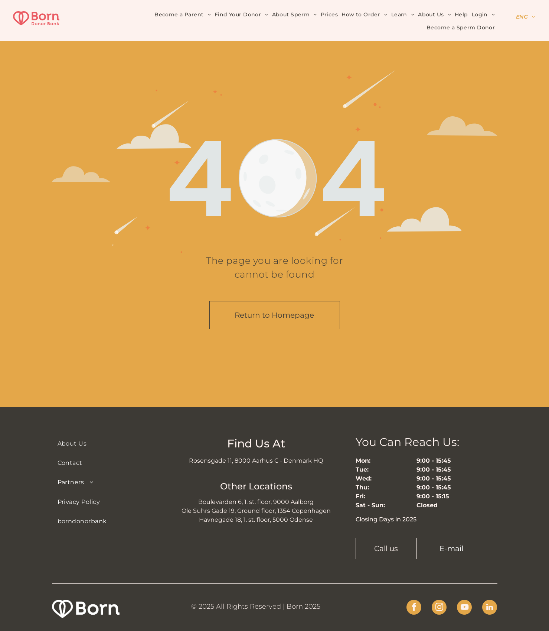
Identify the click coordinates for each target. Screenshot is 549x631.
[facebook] (413, 608)
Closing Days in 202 (384, 519)
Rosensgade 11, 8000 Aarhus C (233, 460)
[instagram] (439, 608)
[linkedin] (489, 608)
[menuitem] (183, 14)
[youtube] (464, 608)
